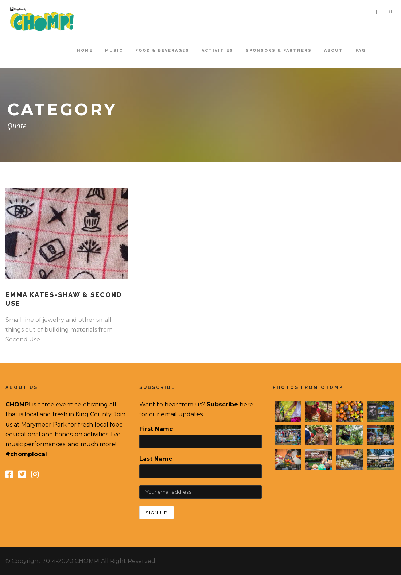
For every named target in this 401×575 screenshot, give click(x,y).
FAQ (360, 50)
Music (114, 50)
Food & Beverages (162, 50)
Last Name (155, 458)
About (333, 50)
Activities (217, 50)
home (85, 50)
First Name (156, 428)
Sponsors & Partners (279, 50)
